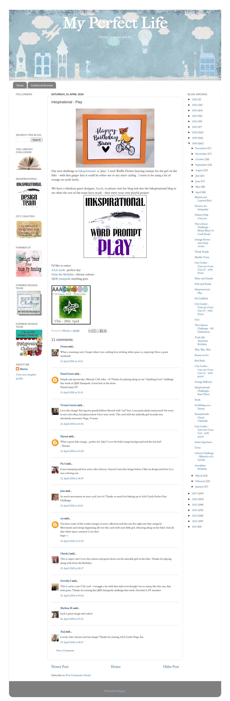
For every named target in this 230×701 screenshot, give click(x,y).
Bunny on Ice (202, 355)
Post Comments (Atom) (78, 675)
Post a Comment (65, 650)
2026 (195, 99)
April (198, 192)
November (201, 154)
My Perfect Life (115, 23)
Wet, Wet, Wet (203, 349)
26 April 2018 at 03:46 (72, 595)
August (199, 170)
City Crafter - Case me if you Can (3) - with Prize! (204, 309)
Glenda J (64, 553)
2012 (195, 521)
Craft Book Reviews (42, 85)
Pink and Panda (203, 284)
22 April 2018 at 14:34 (71, 424)
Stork (198, 400)
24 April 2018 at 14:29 (72, 541)
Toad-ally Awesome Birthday (201, 340)
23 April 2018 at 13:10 (71, 505)
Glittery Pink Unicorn (201, 216)
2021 (195, 127)
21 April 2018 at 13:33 (71, 361)
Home (20, 85)
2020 (195, 132)
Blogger (121, 691)
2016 (195, 499)
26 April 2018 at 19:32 (71, 619)
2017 (195, 493)
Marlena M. (66, 608)
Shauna (64, 436)
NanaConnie (67, 374)
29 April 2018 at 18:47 (72, 642)
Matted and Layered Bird (203, 198)
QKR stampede (61, 279)
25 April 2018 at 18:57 (72, 568)
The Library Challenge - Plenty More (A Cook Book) (204, 229)
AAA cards (58, 270)
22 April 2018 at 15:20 (72, 451)
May (198, 187)
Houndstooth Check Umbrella (202, 417)
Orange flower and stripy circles (202, 243)
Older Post (171, 666)
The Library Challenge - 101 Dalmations (204, 328)
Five (197, 319)
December (201, 148)
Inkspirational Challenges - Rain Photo (203, 390)
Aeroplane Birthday (201, 467)
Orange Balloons (203, 382)
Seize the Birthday (63, 274)
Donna (64, 346)
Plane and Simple (204, 278)
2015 (195, 505)
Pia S (63, 464)
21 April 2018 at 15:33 (71, 392)
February (200, 481)
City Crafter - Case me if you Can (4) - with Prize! (204, 268)
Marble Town (202, 257)
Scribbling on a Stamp (203, 406)
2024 (195, 110)
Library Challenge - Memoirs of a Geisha (204, 456)
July (197, 176)
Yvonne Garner (68, 405)
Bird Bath (200, 360)
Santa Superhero (203, 442)
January (199, 486)
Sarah (99, 188)
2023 (195, 116)
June (198, 181)
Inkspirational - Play (203, 291)
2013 (195, 516)
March (199, 475)
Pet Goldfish (201, 298)
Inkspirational (87, 171)
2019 (195, 138)
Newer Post (60, 666)
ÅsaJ (62, 631)
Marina (24, 369)
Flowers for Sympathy (201, 207)
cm (62, 518)
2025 (195, 105)
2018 (195, 143)
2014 (195, 510)
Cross (198, 447)
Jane (62, 491)
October (200, 159)
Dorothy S (65, 581)
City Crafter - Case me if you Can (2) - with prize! (204, 371)
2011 (194, 526)
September (201, 165)
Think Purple (202, 252)
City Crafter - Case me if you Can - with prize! (204, 431)
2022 (195, 121)
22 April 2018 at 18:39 (71, 478)
